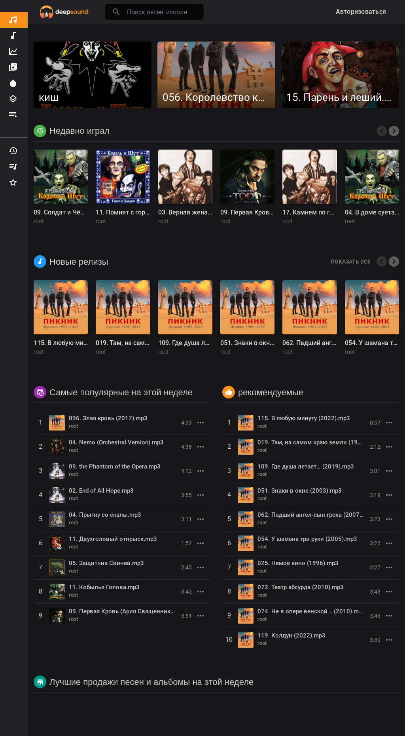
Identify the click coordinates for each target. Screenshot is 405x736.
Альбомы (13, 67)
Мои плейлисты (13, 166)
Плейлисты (13, 115)
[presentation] (382, 131)
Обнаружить (13, 20)
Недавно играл (13, 151)
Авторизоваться (361, 11)
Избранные (13, 182)
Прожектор (13, 83)
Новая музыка (13, 35)
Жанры (13, 99)
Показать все (351, 261)
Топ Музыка (13, 51)
